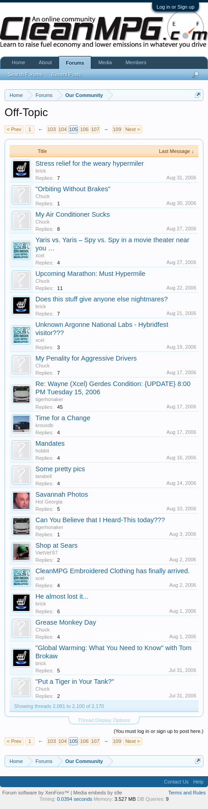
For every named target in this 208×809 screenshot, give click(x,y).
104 (62, 129)
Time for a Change (62, 418)
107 (95, 129)
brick (40, 170)
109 (117, 129)
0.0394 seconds (74, 799)
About (45, 62)
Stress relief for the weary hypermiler (89, 163)
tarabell (43, 476)
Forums (75, 63)
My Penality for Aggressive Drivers (86, 358)
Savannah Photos (61, 494)
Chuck (42, 196)
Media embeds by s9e (97, 792)
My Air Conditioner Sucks (72, 214)
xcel (40, 255)
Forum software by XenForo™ (36, 792)
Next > (132, 129)
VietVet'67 (46, 552)
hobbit (42, 450)
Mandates (49, 443)
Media (105, 62)
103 (51, 129)
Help (198, 781)
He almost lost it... (61, 596)
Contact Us (176, 781)
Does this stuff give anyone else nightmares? (101, 299)
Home (18, 62)
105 (73, 129)
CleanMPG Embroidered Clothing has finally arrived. (112, 571)
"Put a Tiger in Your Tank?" (74, 681)
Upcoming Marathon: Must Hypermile (90, 273)
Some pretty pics (60, 469)
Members (135, 62)
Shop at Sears (56, 545)
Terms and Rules (187, 792)
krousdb (44, 425)
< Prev (14, 129)
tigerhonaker (49, 399)
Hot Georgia (48, 501)
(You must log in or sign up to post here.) (158, 731)
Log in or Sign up (175, 7)
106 (84, 129)
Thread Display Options (104, 720)
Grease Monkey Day (65, 622)
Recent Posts (66, 74)
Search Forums (25, 74)
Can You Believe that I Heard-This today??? (100, 520)
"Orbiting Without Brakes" (72, 189)
